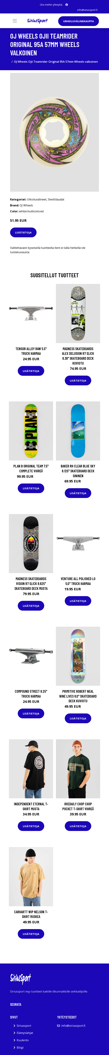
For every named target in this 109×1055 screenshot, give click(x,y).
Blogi (20, 1047)
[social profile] (66, 4)
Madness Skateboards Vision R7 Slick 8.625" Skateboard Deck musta (31, 583)
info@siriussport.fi (87, 10)
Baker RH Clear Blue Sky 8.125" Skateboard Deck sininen (78, 471)
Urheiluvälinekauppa (78, 21)
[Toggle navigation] (15, 20)
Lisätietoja (23, 232)
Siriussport (24, 1026)
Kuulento (23, 1040)
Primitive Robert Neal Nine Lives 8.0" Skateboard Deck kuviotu (78, 696)
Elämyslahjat (25, 1033)
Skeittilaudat (56, 199)
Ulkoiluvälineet (36, 199)
